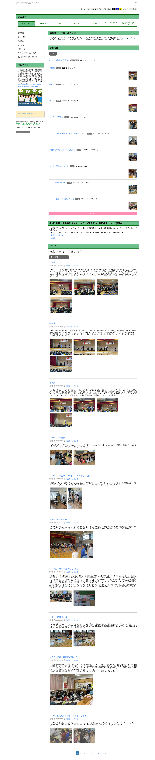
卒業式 (52, 68)
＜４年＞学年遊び (56, 117)
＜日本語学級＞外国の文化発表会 (62, 150)
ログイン (136, 3)
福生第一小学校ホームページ (28, 3)
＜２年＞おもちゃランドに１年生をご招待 (67, 716)
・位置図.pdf (53, 238)
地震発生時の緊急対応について (28, 113)
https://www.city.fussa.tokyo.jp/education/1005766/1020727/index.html (30, 85)
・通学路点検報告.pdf (56, 235)
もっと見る (93, 213)
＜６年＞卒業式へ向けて (58, 166)
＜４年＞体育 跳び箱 (57, 182)
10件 (53, 54)
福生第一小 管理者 (71, 266)
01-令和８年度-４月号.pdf (59, 60)
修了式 (52, 101)
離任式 (52, 84)
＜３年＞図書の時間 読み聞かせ (61, 199)
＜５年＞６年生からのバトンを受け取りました (67, 133)
